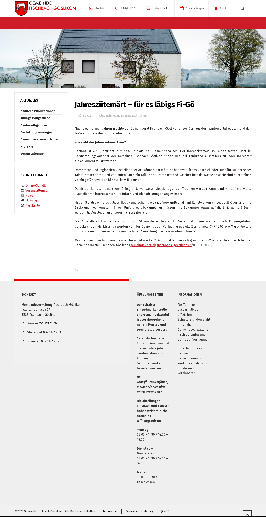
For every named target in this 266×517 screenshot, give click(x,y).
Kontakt (99, 8)
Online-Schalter (161, 8)
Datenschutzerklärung (139, 511)
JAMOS (165, 511)
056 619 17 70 (128, 8)
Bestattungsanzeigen (36, 132)
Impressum (110, 511)
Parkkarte (32, 205)
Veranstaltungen (195, 8)
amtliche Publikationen (37, 111)
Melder (224, 8)
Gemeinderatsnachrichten (130, 115)
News (29, 195)
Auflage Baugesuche (35, 118)
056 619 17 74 (50, 341)
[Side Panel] (249, 8)
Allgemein (105, 115)
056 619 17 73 (52, 332)
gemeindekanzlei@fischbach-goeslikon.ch (161, 245)
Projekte (26, 146)
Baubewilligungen (33, 125)
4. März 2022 (83, 115)
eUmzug (31, 200)
